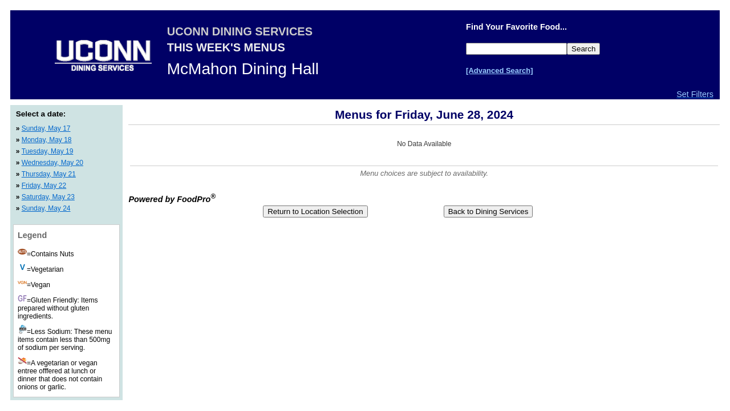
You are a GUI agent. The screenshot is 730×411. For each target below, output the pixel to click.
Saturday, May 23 (48, 197)
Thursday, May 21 (49, 174)
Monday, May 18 (47, 140)
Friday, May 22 (44, 186)
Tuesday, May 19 (48, 151)
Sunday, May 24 (46, 208)
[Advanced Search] (499, 70)
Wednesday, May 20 (52, 163)
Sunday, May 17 (46, 128)
